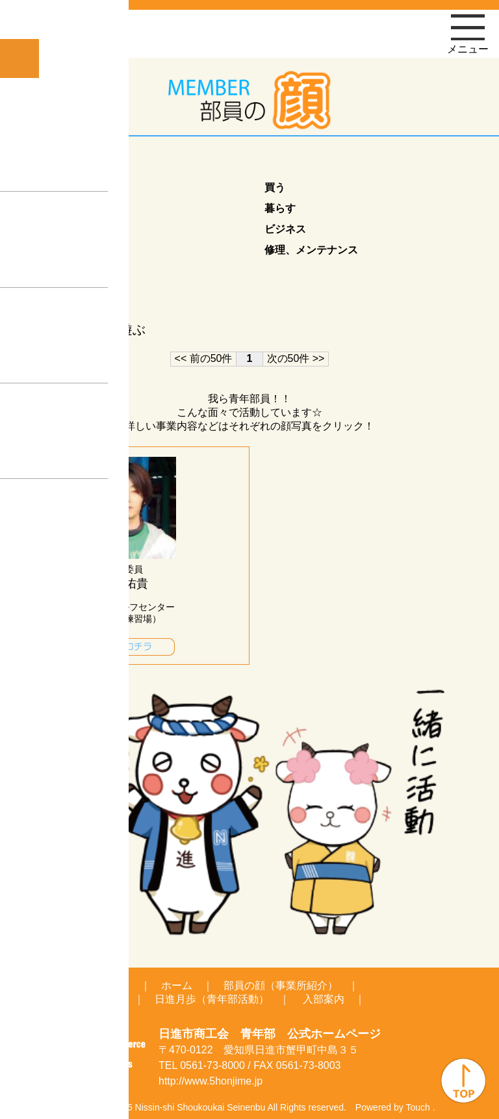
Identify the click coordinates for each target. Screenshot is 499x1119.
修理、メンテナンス (311, 249)
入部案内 (323, 999)
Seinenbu (246, 1107)
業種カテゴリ (68, 165)
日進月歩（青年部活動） (212, 999)
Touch (417, 1107)
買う (274, 187)
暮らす (280, 208)
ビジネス (285, 229)
